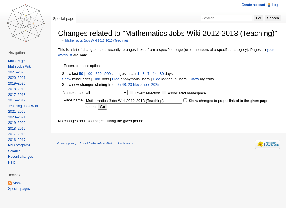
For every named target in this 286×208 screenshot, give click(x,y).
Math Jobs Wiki (19, 66)
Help (11, 162)
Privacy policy (66, 143)
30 (162, 73)
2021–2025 (16, 72)
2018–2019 (16, 89)
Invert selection (147, 93)
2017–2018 (16, 95)
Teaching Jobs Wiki (23, 106)
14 (155, 73)
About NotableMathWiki (96, 143)
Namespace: (73, 92)
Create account (253, 5)
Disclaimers (125, 143)
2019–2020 (16, 83)
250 (98, 73)
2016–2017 (16, 100)
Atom (17, 183)
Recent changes (20, 157)
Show (66, 79)
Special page (63, 18)
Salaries (14, 151)
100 (89, 73)
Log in (276, 5)
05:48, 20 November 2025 (138, 84)
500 (107, 73)
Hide (97, 79)
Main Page (16, 61)
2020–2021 (16, 78)
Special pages (19, 189)
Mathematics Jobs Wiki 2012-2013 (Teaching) (96, 40)
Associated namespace (187, 93)
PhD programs (19, 145)
